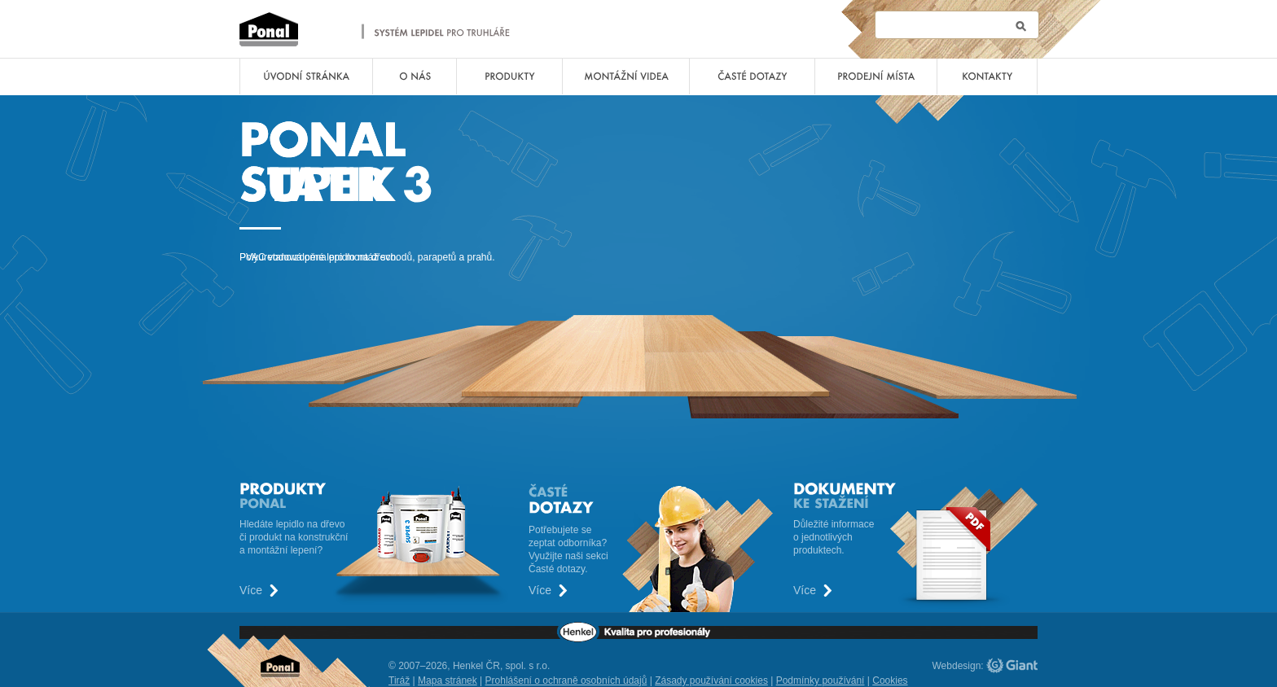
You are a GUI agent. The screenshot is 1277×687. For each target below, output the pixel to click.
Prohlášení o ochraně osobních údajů (566, 680)
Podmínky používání (820, 680)
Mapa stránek (447, 680)
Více (250, 590)
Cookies (889, 680)
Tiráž (399, 680)
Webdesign (957, 666)
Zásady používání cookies (711, 680)
